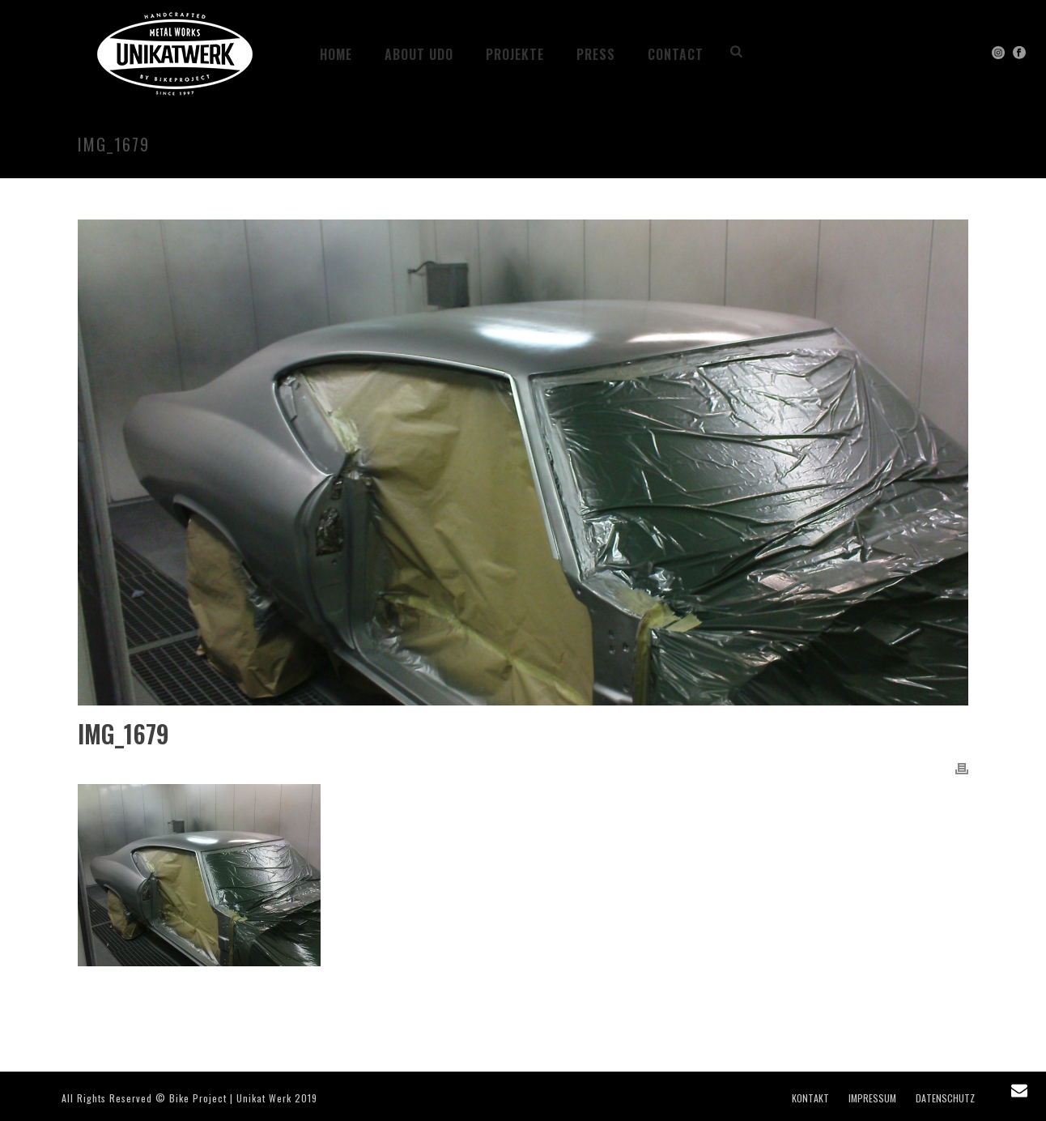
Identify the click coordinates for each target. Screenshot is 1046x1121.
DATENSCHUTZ (945, 1098)
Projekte (515, 54)
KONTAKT (810, 1098)
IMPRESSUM (872, 1098)
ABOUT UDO (419, 54)
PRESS (595, 54)
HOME (336, 54)
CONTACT (676, 54)
